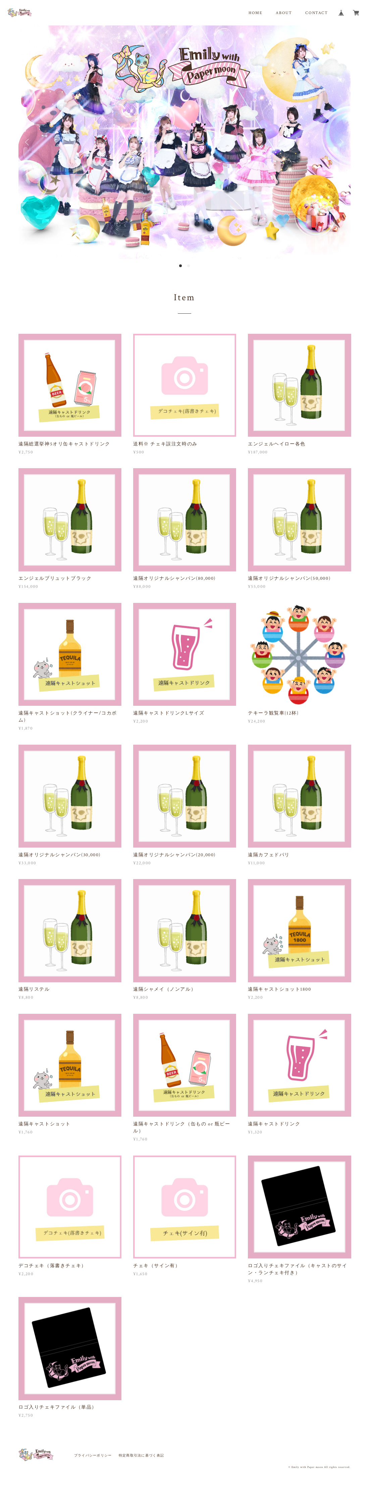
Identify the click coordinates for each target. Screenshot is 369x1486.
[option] (184, 142)
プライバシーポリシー (93, 1455)
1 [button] (180, 265)
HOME (255, 12)
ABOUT (284, 12)
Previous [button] (28, 142)
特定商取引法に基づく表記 (141, 1455)
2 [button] (188, 265)
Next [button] (340, 142)
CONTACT (316, 12)
